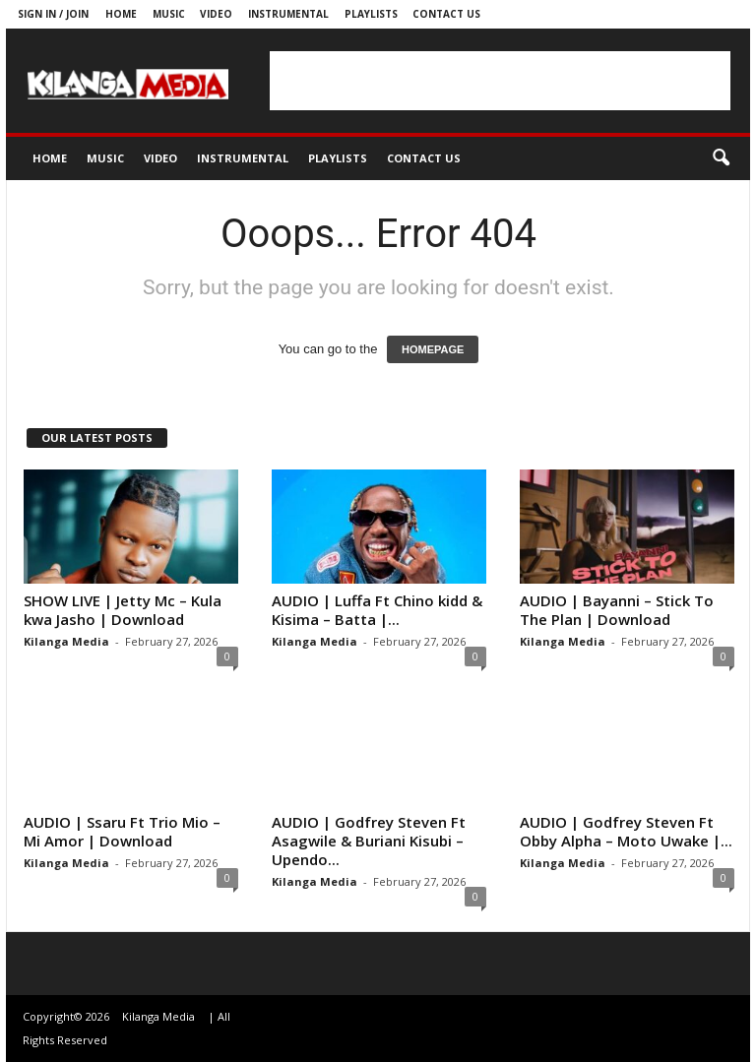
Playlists (371, 14)
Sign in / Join (53, 14)
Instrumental (288, 14)
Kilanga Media (66, 641)
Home (121, 14)
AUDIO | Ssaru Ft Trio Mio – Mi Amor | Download (122, 831)
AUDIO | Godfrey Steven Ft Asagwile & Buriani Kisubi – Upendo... (369, 840)
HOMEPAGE (433, 349)
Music (169, 14)
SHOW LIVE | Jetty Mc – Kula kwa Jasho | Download (122, 610)
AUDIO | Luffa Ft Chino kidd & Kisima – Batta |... (377, 610)
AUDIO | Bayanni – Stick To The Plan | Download (617, 610)
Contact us (446, 14)
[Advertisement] (500, 80)
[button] (720, 158)
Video (216, 14)
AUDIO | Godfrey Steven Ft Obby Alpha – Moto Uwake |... (626, 831)
